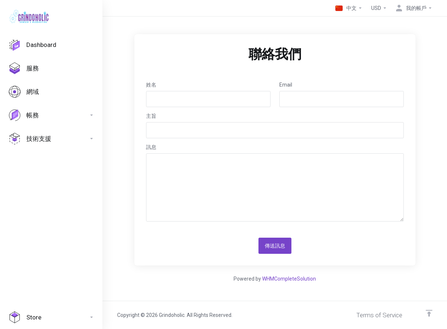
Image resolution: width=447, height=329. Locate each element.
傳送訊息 (275, 246)
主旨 (151, 116)
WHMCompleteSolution (289, 279)
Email (285, 85)
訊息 (151, 147)
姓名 (151, 85)
